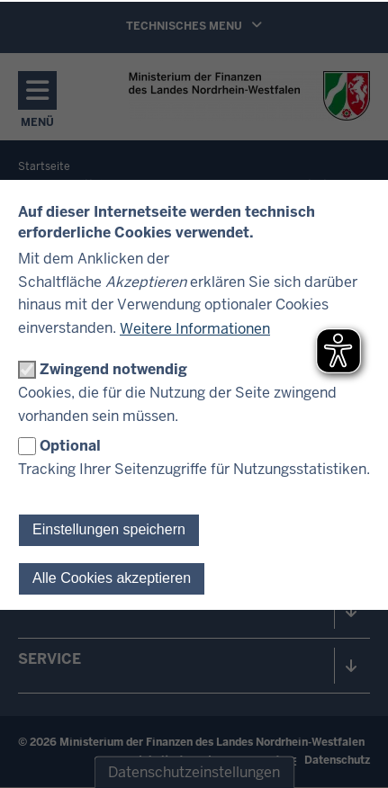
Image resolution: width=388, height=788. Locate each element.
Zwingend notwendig (113, 369)
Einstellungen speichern (108, 529)
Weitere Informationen (195, 328)
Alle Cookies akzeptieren (111, 578)
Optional (70, 445)
